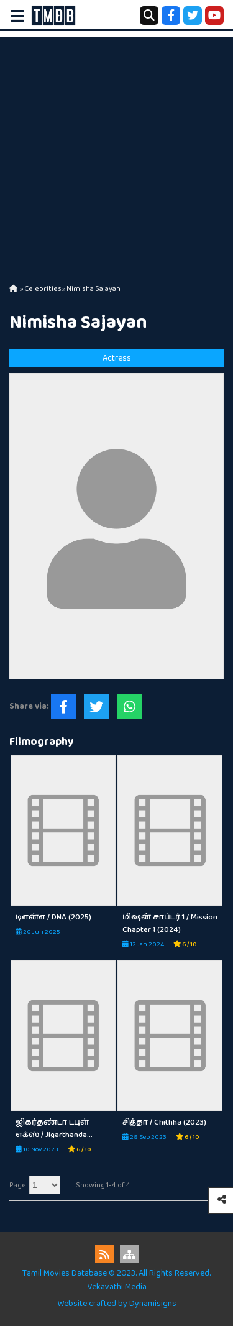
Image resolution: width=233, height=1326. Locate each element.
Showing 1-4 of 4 (103, 1185)
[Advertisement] (116, 153)
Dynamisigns (152, 1303)
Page (17, 1185)
